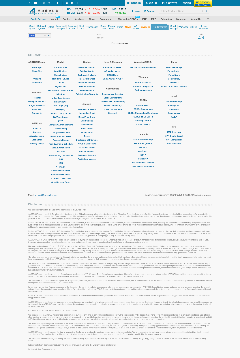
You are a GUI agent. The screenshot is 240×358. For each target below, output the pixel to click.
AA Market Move (86, 147)
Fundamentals (86, 151)
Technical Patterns (87, 155)
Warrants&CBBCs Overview (143, 67)
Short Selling (60, 128)
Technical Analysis (87, 75)
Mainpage (36, 67)
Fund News (174, 109)
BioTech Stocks (60, 117)
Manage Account (37, 101)
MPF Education (174, 143)
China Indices (60, 75)
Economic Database (60, 174)
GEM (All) (60, 109)
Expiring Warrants (143, 90)
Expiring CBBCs (143, 120)
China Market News (113, 79)
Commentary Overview (113, 94)
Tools (174, 117)
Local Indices (60, 67)
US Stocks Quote (143, 143)
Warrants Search (143, 82)
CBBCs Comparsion (143, 109)
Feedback (36, 109)
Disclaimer (37, 140)
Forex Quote (174, 71)
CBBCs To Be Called (143, 117)
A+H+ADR (60, 167)
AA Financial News (112, 67)
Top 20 (61, 82)
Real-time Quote (87, 67)
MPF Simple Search (174, 136)
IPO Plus (61, 151)
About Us (36, 128)
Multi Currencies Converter (174, 86)
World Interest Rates (60, 182)
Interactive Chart (87, 79)
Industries (60, 94)
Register (37, 98)
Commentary (174, 79)
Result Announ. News (61, 136)
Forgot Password (37, 105)
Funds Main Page (174, 101)
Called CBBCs (143, 124)
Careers (37, 132)
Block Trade (86, 128)
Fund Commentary (113, 105)
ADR (60, 163)
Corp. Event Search (60, 148)
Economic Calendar (60, 171)
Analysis (143, 151)
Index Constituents (61, 98)
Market (143, 147)
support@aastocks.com (46, 195)
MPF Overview (174, 132)
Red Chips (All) (61, 105)
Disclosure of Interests (87, 140)
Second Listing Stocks (60, 113)
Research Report (61, 140)
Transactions (87, 124)
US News (143, 159)
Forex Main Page (174, 67)
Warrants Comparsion (143, 86)
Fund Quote (174, 105)
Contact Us (37, 113)
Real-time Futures (60, 79)
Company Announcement (61, 125)
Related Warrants (87, 86)
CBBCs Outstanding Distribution (143, 113)
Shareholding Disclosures (60, 155)
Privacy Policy (37, 143)
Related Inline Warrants (87, 94)
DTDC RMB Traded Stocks (60, 90)
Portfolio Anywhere (87, 159)
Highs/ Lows (61, 86)
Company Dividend (61, 132)
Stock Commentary (113, 98)
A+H (61, 159)
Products (37, 79)
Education (37, 82)
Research (112, 113)
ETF (60, 121)
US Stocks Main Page (143, 139)
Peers (87, 136)
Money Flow (86, 132)
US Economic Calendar (143, 162)
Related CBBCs (87, 90)
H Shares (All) (60, 102)
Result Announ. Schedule (61, 144)
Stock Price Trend (86, 117)
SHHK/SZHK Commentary (113, 101)
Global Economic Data (143, 166)
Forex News (174, 75)
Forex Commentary (113, 109)
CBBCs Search (143, 105)
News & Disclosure (87, 144)
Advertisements (36, 136)
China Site (37, 71)
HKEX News (112, 75)
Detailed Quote (87, 71)
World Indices (60, 71)
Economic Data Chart (61, 178)
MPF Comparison (174, 140)
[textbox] (184, 11)
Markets (174, 82)
